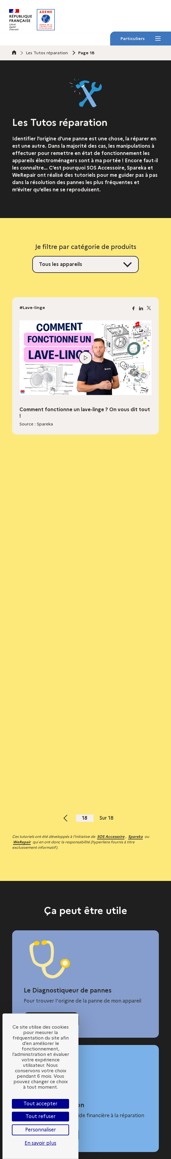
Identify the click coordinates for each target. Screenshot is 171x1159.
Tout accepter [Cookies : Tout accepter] (40, 1104)
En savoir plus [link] (40, 1143)
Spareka (135, 836)
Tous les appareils (60, 264)
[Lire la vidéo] (85, 357)
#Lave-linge (32, 307)
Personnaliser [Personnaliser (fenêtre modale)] (40, 1130)
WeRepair (22, 842)
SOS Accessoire (110, 836)
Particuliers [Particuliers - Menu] (140, 40)
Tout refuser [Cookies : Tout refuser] (41, 1116)
